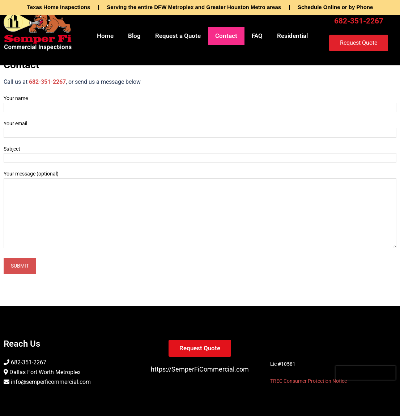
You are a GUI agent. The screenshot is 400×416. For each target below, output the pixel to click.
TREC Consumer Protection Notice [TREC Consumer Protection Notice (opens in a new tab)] (308, 381)
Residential (292, 35)
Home (105, 35)
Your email (200, 128)
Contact (226, 35)
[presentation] (366, 373)
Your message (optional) (200, 210)
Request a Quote (178, 35)
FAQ (257, 35)
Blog (134, 35)
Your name (200, 102)
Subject (200, 153)
